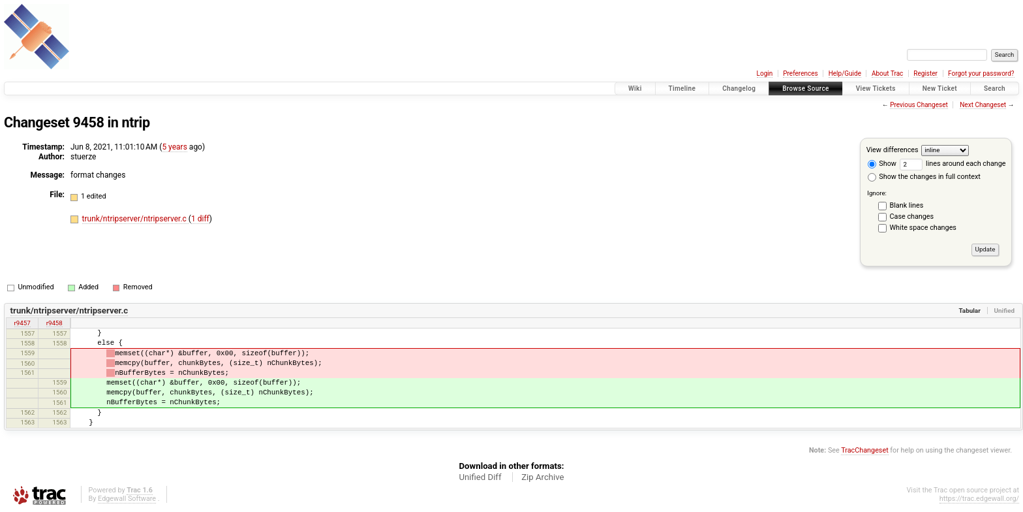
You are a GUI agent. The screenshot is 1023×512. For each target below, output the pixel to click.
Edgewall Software (127, 498)
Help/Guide (845, 73)
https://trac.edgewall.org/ (979, 498)
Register (925, 73)
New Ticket (940, 88)
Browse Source (805, 88)
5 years (174, 147)
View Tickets (876, 88)
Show (882, 163)
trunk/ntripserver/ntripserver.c (135, 218)
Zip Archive (542, 477)
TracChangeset (864, 450)
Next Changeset (983, 104)
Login (765, 73)
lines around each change (953, 163)
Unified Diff (480, 477)
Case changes (912, 216)
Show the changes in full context (924, 176)
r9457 (22, 323)
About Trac (887, 73)
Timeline (682, 88)
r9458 (54, 323)
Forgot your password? (981, 73)
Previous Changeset (919, 104)
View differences (892, 150)
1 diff (200, 218)
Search (994, 88)
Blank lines (907, 205)
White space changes (923, 227)
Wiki (635, 88)
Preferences (800, 73)
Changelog (739, 88)
